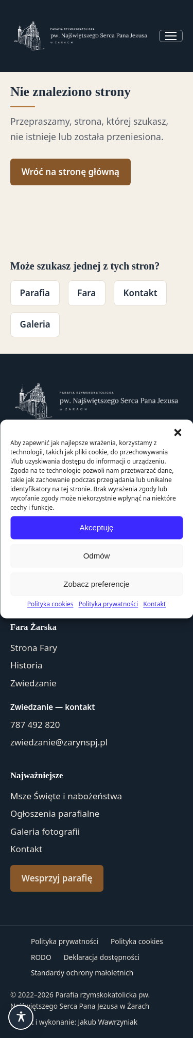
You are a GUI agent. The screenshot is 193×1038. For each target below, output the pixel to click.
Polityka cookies (50, 604)
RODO (41, 957)
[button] (177, 432)
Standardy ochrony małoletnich (82, 972)
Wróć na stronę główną (70, 172)
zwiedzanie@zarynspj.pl (59, 742)
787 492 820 (35, 725)
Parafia (35, 293)
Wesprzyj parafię (57, 878)
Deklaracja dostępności (101, 957)
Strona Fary (33, 647)
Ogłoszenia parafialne (54, 813)
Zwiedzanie (33, 683)
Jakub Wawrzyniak (107, 1022)
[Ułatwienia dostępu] (20, 1017)
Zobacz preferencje (96, 584)
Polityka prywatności (108, 604)
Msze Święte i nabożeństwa (66, 796)
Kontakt (154, 604)
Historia (26, 665)
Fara (86, 293)
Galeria (35, 324)
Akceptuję (97, 527)
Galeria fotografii (45, 831)
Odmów (96, 555)
